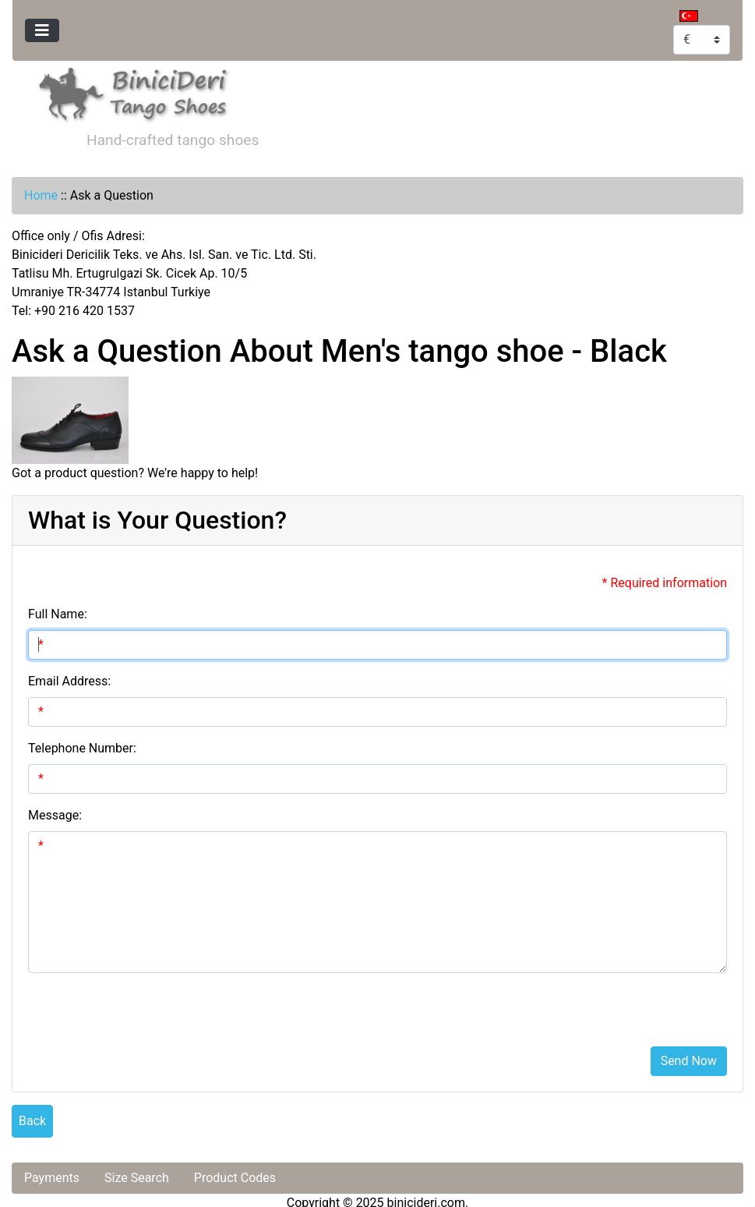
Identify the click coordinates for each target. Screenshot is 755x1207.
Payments (51, 1177)
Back (32, 1120)
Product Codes (235, 1177)
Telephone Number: (82, 748)
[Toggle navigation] (42, 30)
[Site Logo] (134, 91)
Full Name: (57, 614)
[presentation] (146, 1003)
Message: (55, 815)
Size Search (136, 1177)
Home (41, 195)
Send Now (689, 1060)
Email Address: (69, 681)
